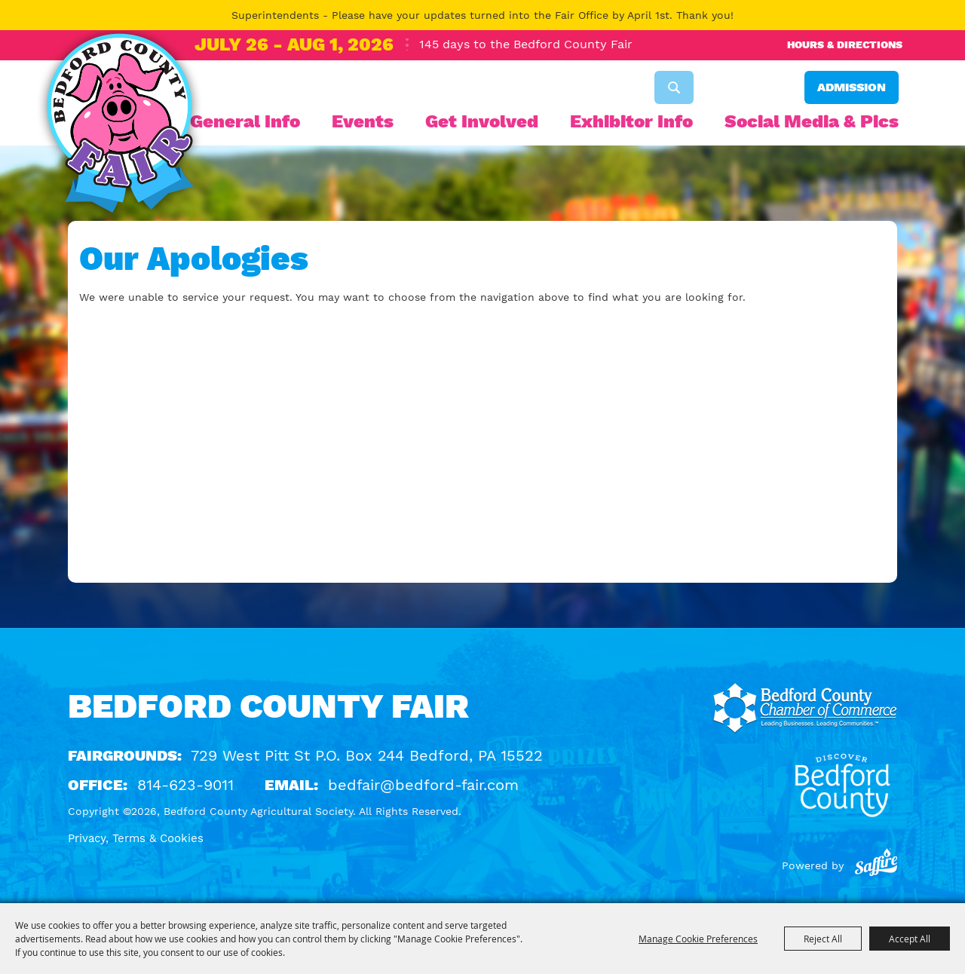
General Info (245, 121)
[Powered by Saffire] (876, 865)
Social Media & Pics (812, 121)
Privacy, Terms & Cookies (136, 838)
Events (363, 121)
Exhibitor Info (631, 121)
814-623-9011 (185, 785)
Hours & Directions (844, 44)
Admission (851, 87)
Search (674, 87)
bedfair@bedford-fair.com (423, 785)
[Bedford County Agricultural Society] (120, 126)
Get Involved (481, 121)
